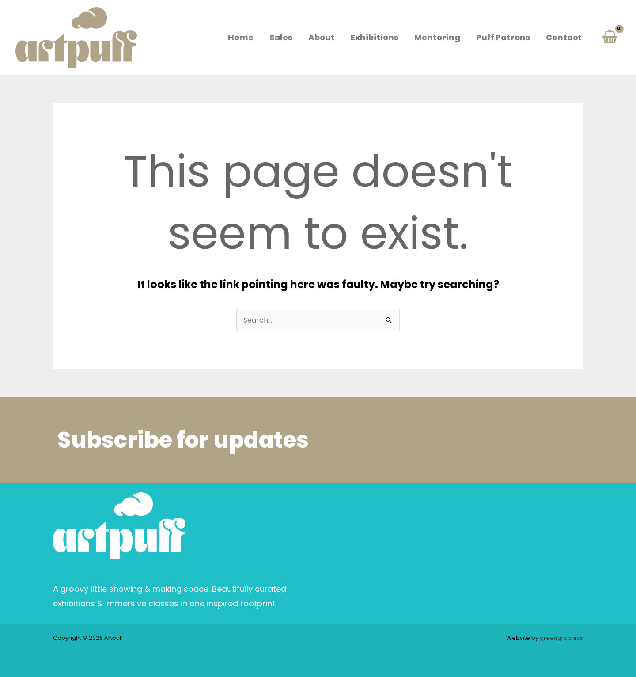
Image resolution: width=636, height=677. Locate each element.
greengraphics (561, 638)
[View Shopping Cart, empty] (609, 37)
